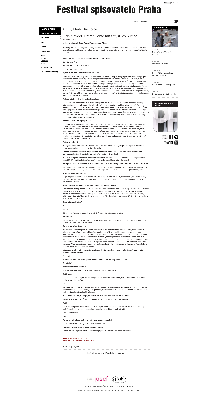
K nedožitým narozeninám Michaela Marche (162, 74)
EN (177, 3)
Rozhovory (44, 61)
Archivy (45, 38)
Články (43, 63)
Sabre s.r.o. (129, 386)
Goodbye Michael (50, 33)
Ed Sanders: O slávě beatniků (164, 94)
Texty (43, 56)
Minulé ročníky (47, 67)
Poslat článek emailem (115, 353)
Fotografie (45, 51)
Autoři (43, 42)
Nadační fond (48, 29)
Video (43, 47)
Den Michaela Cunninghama (163, 85)
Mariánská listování (160, 64)
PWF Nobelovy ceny (49, 72)
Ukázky (43, 58)
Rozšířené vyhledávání (140, 22)
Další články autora (95, 353)
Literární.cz (160, 28)
